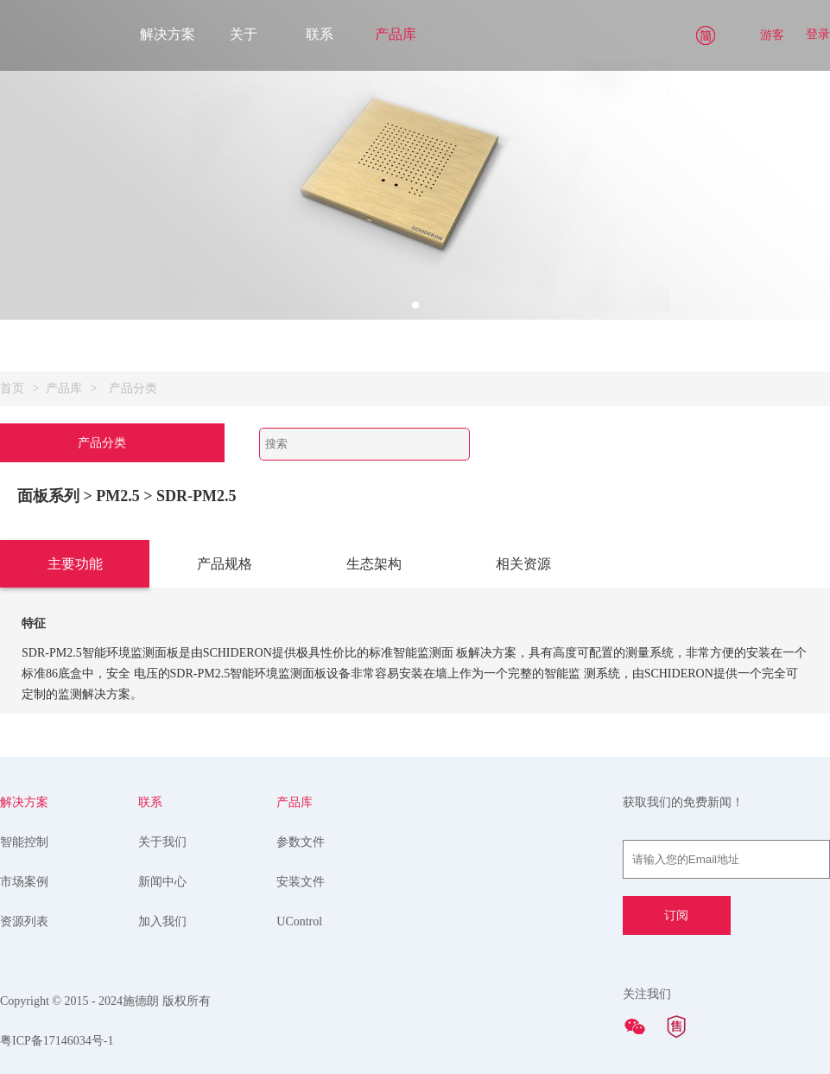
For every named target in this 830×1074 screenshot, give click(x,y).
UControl (299, 921)
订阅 (676, 915)
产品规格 (224, 563)
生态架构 (374, 563)
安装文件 (300, 881)
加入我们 (162, 921)
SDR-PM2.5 (196, 496)
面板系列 (48, 496)
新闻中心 (162, 881)
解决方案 (167, 34)
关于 (243, 34)
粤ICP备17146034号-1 (56, 1040)
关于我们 (162, 842)
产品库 (395, 34)
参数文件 (300, 842)
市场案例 (24, 881)
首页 (12, 388)
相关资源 (523, 563)
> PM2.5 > (120, 496)
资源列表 (24, 921)
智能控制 (24, 842)
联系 (319, 34)
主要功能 (75, 563)
